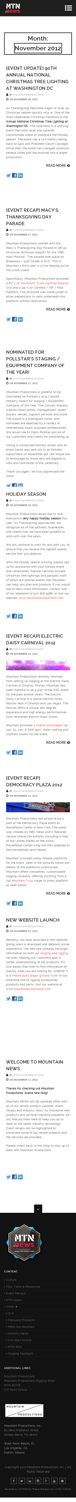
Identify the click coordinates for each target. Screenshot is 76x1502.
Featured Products (21, 1320)
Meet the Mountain (21, 1326)
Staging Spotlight (20, 1353)
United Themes (62, 1489)
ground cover (48, 975)
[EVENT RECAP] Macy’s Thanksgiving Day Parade (32, 217)
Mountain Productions (19, 1376)
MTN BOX (15, 1346)
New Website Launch (32, 920)
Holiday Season (26, 494)
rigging (63, 953)
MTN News (14, 1300)
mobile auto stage (25, 975)
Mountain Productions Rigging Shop (29, 1380)
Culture (11, 1280)
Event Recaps (16, 1293)
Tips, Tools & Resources (23, 1286)
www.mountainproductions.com (41, 598)
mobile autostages (49, 725)
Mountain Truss (22, 880)
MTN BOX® (12, 1385)
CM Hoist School (20, 1340)
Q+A (11, 1313)
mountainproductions (28, 94)
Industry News (18, 1333)
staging (45, 953)
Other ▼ (12, 1306)
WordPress (25, 1489)
